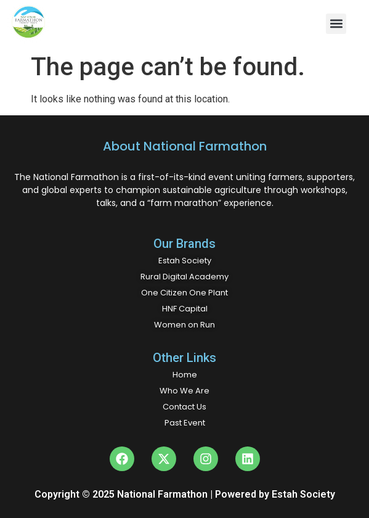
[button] (336, 24)
